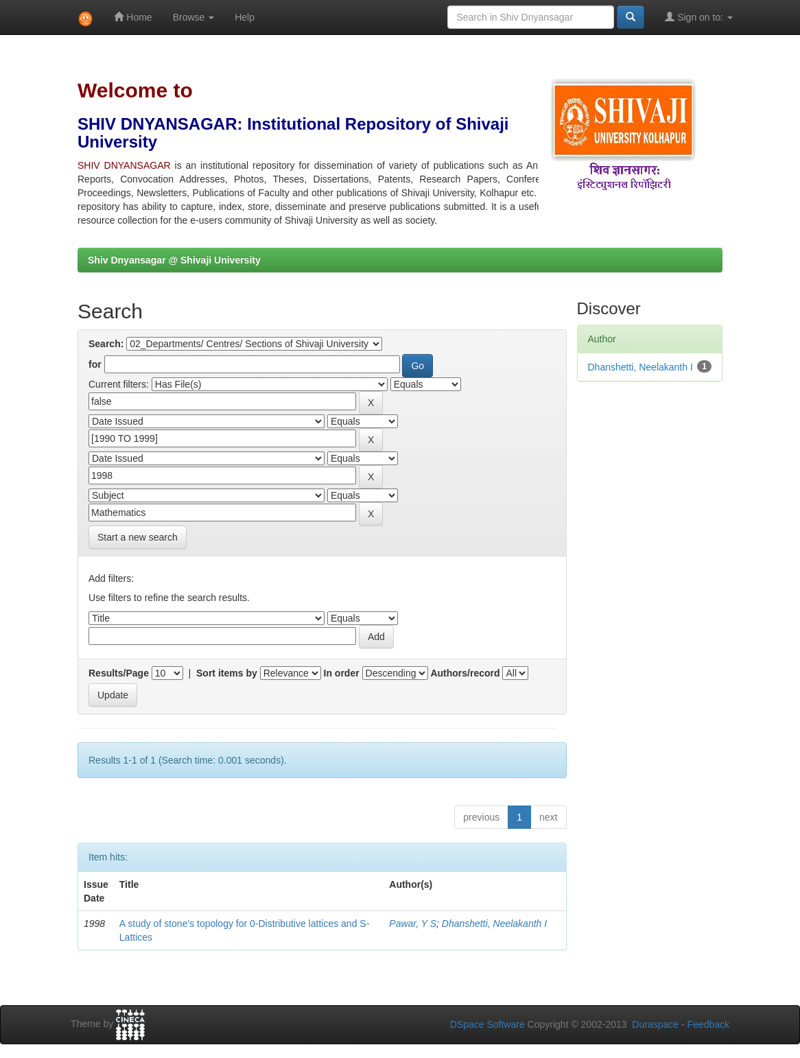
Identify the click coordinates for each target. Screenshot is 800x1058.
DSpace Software (487, 1024)
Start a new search (137, 537)
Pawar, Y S (412, 923)
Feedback (708, 1024)
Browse (194, 17)
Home (133, 17)
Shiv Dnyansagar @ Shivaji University (174, 260)
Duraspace (655, 1024)
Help (245, 17)
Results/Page (119, 673)
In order (342, 673)
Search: (106, 343)
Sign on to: (699, 17)
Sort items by (226, 673)
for (95, 364)
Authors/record (464, 673)
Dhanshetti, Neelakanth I (494, 923)
